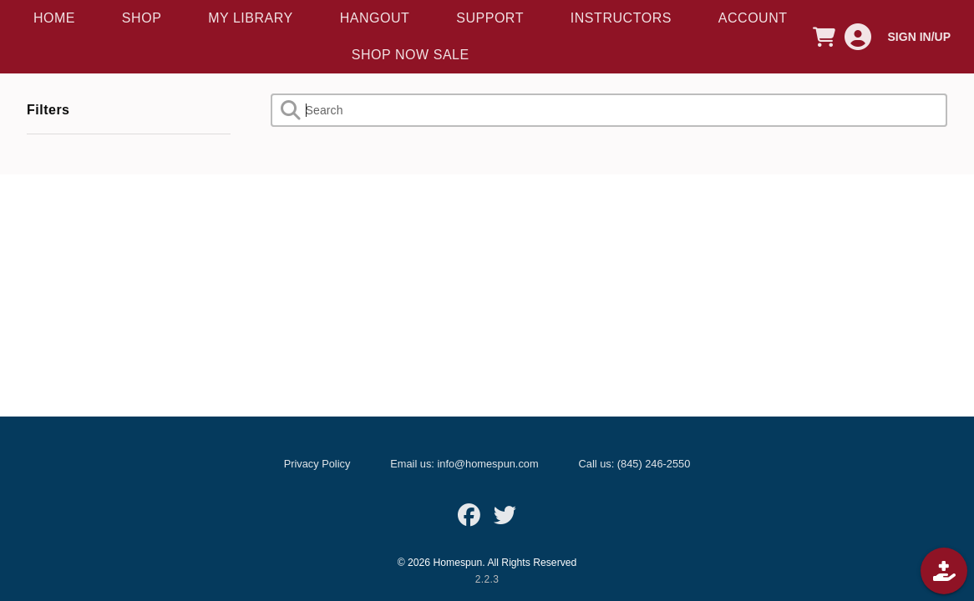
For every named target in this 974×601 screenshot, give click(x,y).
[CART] (824, 36)
